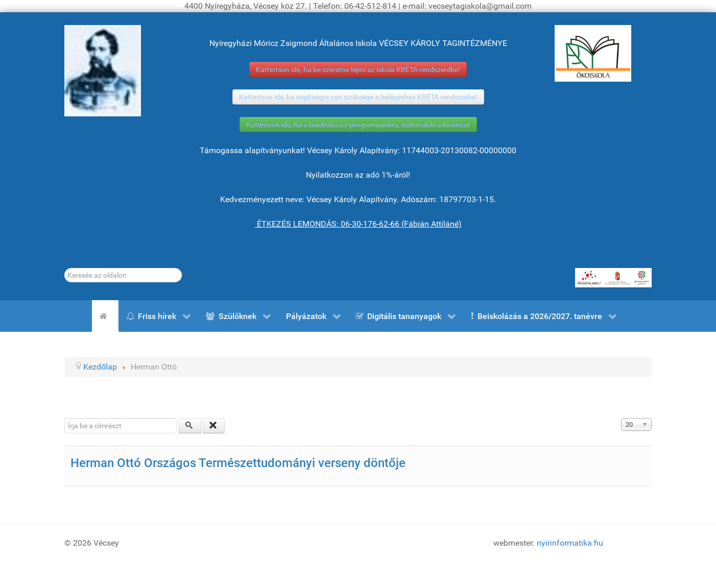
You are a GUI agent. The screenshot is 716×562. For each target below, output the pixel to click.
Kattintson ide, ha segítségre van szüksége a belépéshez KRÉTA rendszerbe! (358, 97)
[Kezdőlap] (105, 316)
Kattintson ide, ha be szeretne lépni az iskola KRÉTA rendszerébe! (358, 69)
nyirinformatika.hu (570, 543)
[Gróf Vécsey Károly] (102, 70)
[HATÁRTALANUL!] (613, 277)
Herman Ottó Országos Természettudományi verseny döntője (237, 463)
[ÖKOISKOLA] (593, 53)
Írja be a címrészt (64, 418)
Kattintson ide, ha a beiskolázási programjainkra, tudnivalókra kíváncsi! (358, 124)
